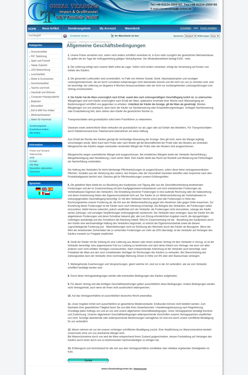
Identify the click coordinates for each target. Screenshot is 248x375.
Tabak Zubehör (39, 65)
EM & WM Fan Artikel (42, 110)
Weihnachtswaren (40, 115)
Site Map (34, 164)
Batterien (36, 101)
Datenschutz (36, 154)
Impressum (140, 368)
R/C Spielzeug (39, 56)
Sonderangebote (79, 28)
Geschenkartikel (40, 83)
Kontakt (33, 161)
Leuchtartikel (38, 74)
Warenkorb (132, 28)
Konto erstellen (208, 28)
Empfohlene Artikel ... (40, 129)
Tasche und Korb (40, 87)
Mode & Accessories (42, 78)
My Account (108, 28)
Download (35, 171)
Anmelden (185, 28)
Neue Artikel (50, 28)
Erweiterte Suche (78, 35)
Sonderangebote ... (39, 126)
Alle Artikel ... (36, 133)
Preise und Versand (39, 150)
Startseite (72, 41)
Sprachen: (178, 36)
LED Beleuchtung (40, 69)
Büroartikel (37, 105)
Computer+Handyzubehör (45, 96)
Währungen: (204, 36)
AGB (32, 157)
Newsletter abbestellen (41, 168)
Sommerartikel (39, 51)
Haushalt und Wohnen (43, 92)
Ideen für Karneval (41, 119)
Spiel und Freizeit (40, 60)
